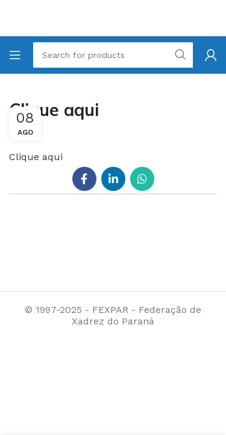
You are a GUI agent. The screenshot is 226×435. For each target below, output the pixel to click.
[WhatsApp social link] (142, 179)
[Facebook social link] (84, 179)
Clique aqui (36, 157)
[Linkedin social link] (113, 179)
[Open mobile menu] (15, 55)
